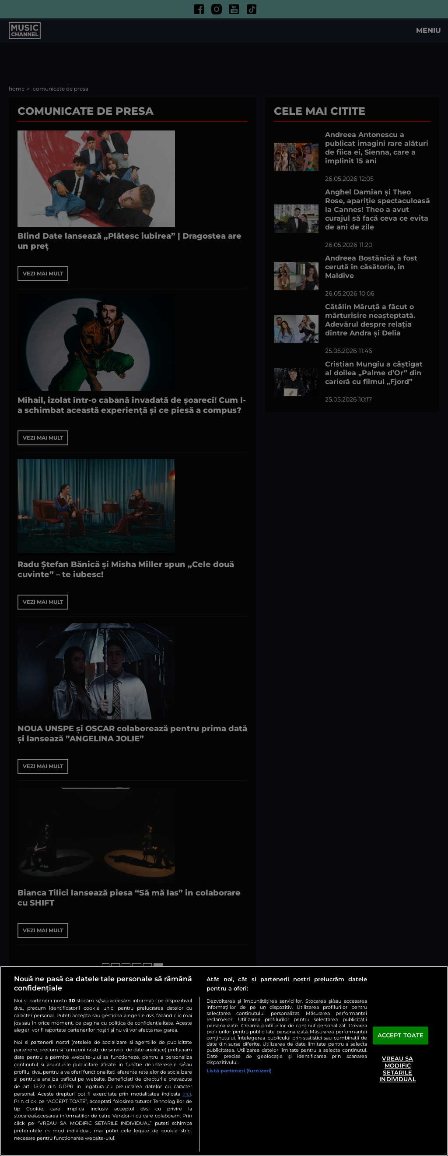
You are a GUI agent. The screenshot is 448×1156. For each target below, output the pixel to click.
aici (186, 1093)
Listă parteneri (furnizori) (239, 1071)
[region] (224, 1061)
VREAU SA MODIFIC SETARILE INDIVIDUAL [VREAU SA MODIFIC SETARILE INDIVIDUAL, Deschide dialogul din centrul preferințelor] (397, 1069)
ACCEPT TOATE (401, 1035)
